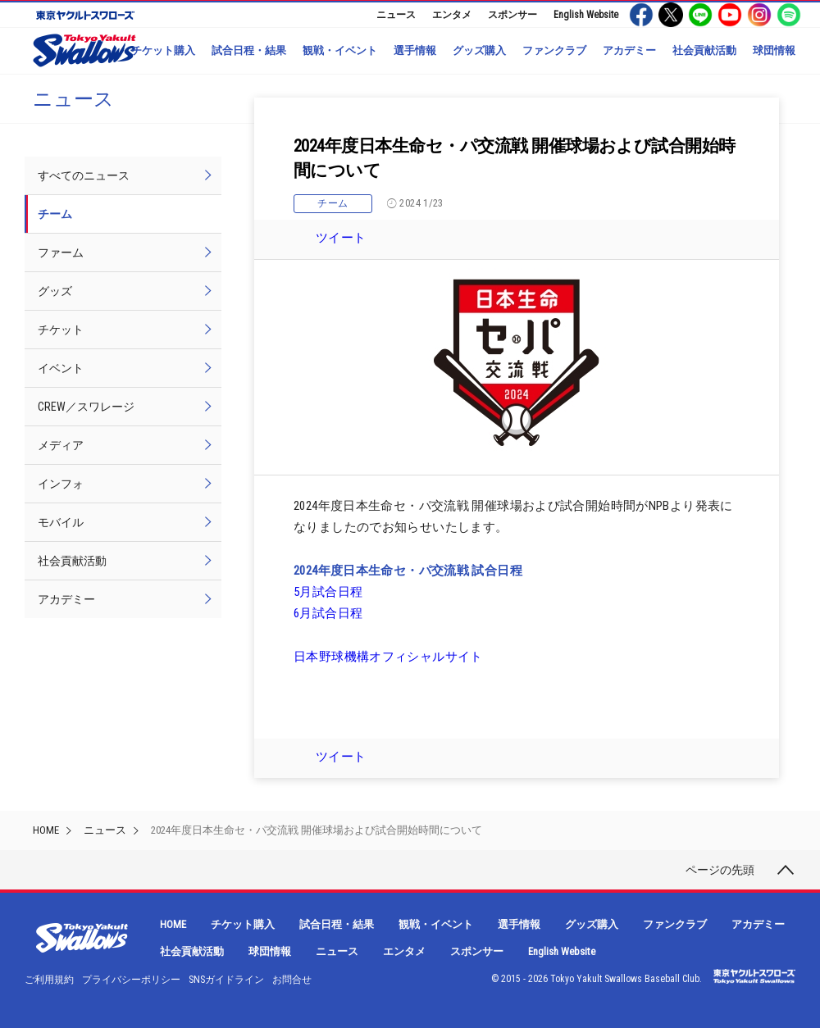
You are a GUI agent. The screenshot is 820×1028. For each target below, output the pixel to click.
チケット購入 (163, 50)
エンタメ (452, 14)
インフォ (61, 483)
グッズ (55, 291)
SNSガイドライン (226, 979)
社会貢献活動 (704, 50)
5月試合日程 (328, 592)
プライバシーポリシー (131, 979)
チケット (61, 329)
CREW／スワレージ (86, 406)
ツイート (341, 237)
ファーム (61, 252)
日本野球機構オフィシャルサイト (388, 656)
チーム (332, 203)
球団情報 (774, 50)
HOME (46, 830)
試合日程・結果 (249, 50)
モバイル (61, 522)
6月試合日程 (328, 613)
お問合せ (292, 979)
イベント (61, 368)
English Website (586, 14)
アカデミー (629, 50)
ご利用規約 (49, 979)
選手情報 (415, 50)
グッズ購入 (479, 50)
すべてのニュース (84, 175)
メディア (61, 445)
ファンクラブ (554, 50)
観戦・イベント (340, 50)
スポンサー (512, 14)
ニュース (396, 14)
